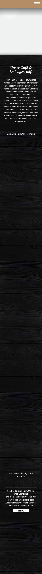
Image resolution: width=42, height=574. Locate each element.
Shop (21, 510)
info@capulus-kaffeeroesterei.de (21, 567)
